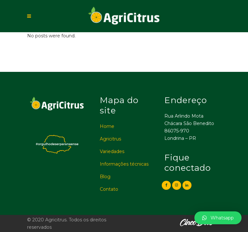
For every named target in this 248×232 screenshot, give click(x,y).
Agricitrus (110, 139)
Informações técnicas (124, 164)
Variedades (112, 151)
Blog (105, 176)
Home (107, 126)
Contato (109, 189)
